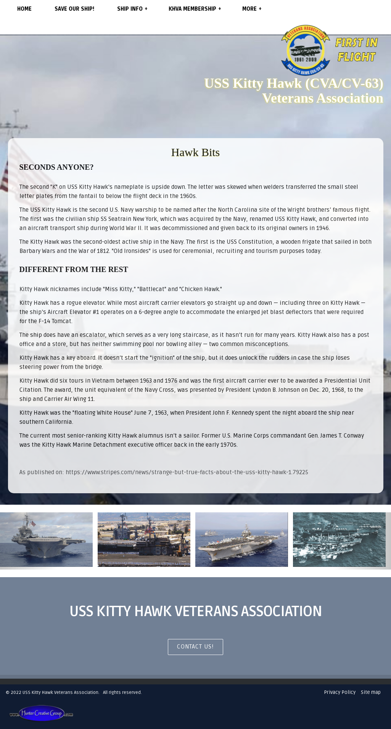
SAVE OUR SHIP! (74, 9)
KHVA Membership (195, 8)
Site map (371, 692)
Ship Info (132, 8)
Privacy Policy (340, 692)
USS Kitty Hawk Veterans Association (60, 692)
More (252, 8)
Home (24, 9)
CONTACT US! (195, 646)
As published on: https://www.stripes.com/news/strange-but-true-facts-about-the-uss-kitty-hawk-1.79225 (163, 472)
